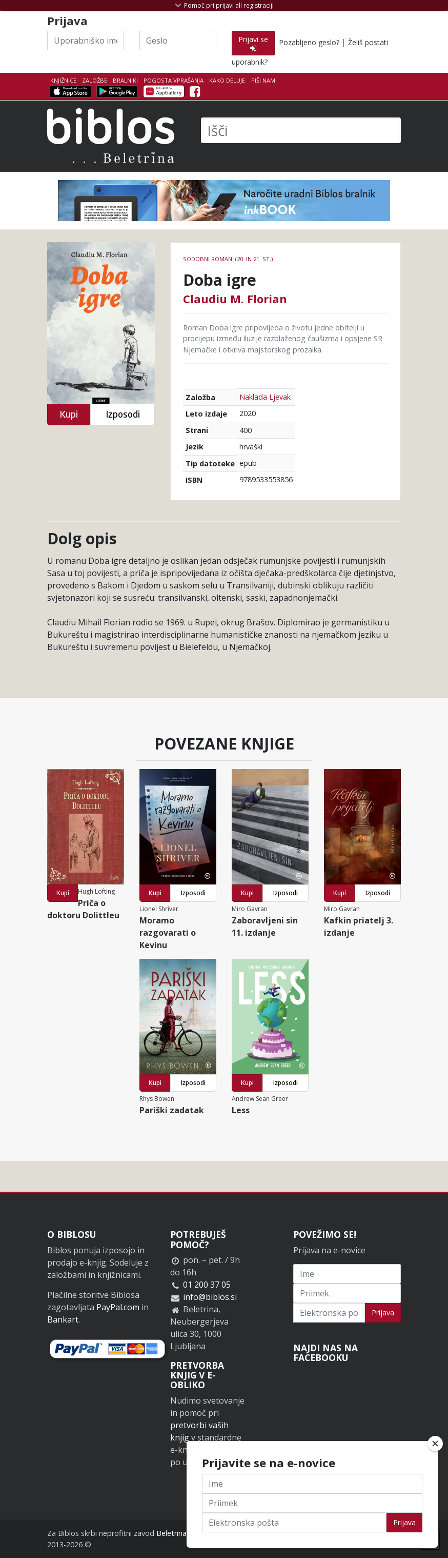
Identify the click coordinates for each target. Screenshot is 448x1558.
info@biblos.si (210, 1297)
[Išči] (301, 130)
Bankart (62, 1319)
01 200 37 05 (207, 1284)
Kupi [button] (68, 414)
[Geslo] (177, 40)
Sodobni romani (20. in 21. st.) (228, 259)
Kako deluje (227, 80)
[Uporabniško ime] (85, 40)
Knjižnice (63, 80)
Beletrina (171, 1533)
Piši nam (263, 80)
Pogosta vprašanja (173, 80)
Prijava (383, 1312)
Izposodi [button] (123, 414)
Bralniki (125, 80)
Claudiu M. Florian (235, 298)
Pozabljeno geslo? (309, 42)
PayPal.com (117, 1307)
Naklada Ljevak (265, 397)
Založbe (94, 80)
